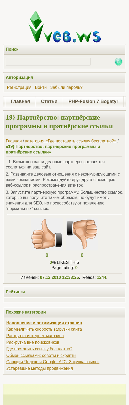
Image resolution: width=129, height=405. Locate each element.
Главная (20, 101)
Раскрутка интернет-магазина (35, 336)
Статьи (49, 101)
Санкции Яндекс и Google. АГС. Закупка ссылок (52, 362)
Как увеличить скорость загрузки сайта (44, 329)
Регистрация (19, 87)
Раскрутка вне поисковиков (32, 342)
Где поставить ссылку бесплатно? (39, 349)
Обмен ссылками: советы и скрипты (41, 355)
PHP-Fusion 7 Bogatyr (93, 101)
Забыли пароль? (66, 87)
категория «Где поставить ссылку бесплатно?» (70, 141)
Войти (41, 87)
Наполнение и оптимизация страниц (44, 323)
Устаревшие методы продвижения (39, 368)
